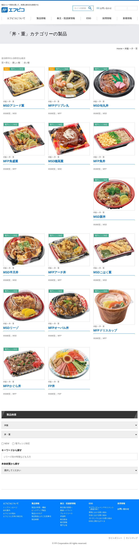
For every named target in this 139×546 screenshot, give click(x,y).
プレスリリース (66, 513)
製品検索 (11, 414)
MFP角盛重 (10, 161)
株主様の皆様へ (66, 507)
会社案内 (6, 510)
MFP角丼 (99, 161)
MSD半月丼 (10, 272)
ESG (88, 18)
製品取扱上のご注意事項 (41, 516)
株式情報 (63, 522)
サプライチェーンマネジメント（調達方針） (101, 508)
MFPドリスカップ (105, 330)
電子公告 (63, 525)
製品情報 (41, 18)
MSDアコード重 (13, 105)
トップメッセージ (10, 507)
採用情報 (106, 18)
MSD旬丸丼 (101, 105)
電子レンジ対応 (21, 443)
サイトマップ (132, 538)
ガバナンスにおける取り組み (100, 518)
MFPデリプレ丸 (58, 105)
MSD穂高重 (55, 161)
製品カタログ (37, 513)
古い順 (27, 63)
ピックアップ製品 (39, 510)
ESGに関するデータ (97, 521)
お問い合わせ (106, 8)
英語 (132, 8)
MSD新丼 (99, 216)
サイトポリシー (115, 538)
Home (119, 48)
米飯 (127, 48)
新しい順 (16, 63)
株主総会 (63, 519)
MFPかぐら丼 (12, 386)
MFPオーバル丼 (58, 328)
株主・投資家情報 (66, 18)
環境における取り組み (98, 512)
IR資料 (62, 516)
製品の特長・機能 (39, 507)
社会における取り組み (98, 515)
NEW (5, 443)
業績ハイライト (66, 510)
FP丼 (51, 386)
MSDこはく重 (102, 272)
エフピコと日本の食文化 (13, 516)
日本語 (121, 8)
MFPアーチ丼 (57, 272)
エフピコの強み (9, 513)
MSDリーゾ (10, 328)
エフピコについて (16, 18)
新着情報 (127, 18)
